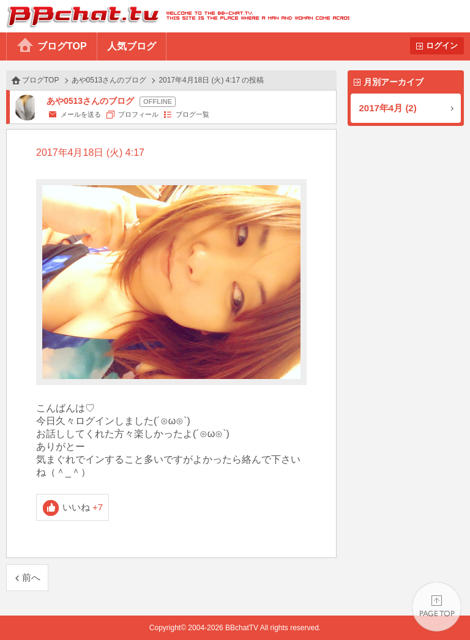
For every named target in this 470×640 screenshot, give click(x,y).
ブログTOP (62, 46)
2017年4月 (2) (388, 108)
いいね (82, 507)
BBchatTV (174, 16)
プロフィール (138, 114)
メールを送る (81, 114)
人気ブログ (131, 46)
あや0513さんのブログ (109, 80)
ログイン (442, 45)
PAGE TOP (437, 607)
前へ (31, 577)
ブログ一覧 (192, 114)
